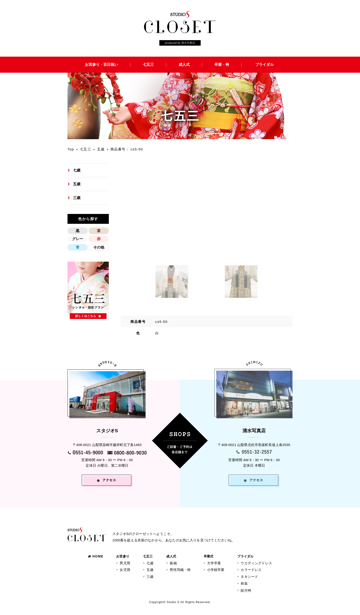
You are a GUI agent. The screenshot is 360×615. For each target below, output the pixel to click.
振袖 (173, 563)
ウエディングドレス (256, 563)
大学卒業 (214, 563)
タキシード (249, 577)
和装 (244, 583)
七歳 (76, 170)
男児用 (125, 563)
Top (71, 149)
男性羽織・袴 (180, 570)
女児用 (125, 570)
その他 (98, 247)
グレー (77, 239)
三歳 (76, 198)
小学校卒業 (216, 570)
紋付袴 (246, 590)
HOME (95, 556)
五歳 (101, 149)
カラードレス (251, 570)
